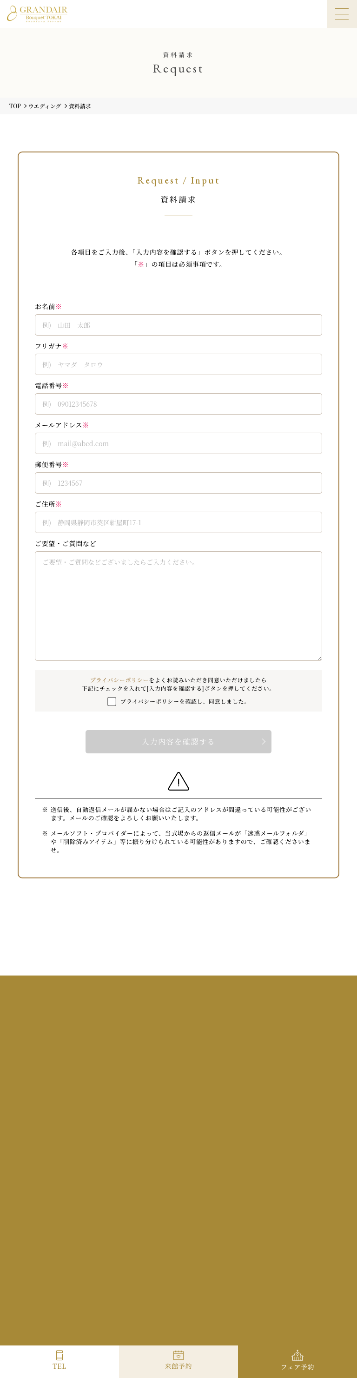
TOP (15, 106)
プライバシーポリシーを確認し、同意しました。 (185, 701)
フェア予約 (298, 1366)
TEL (59, 1366)
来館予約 (178, 1366)
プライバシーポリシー (119, 680)
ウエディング (44, 106)
